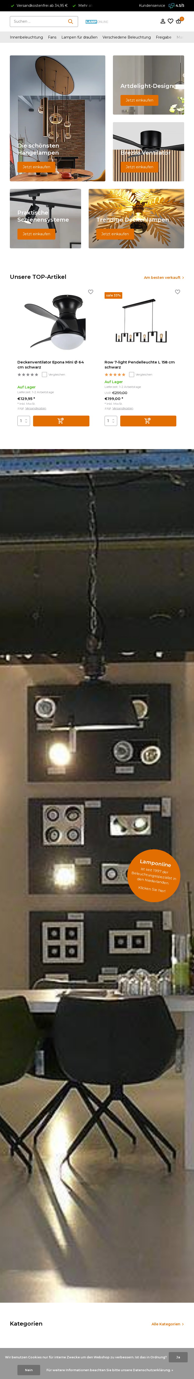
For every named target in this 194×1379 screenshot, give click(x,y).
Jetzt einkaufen (36, 167)
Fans (52, 37)
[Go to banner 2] (148, 85)
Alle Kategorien (166, 1324)
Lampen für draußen (79, 37)
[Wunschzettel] (170, 21)
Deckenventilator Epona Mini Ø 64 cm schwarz (50, 365)
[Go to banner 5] (136, 218)
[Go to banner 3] (148, 151)
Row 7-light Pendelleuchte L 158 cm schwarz (140, 365)
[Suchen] (44, 21)
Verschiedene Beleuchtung (127, 37)
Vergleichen (53, 374)
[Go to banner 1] (57, 118)
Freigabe (164, 37)
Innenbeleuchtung (26, 37)
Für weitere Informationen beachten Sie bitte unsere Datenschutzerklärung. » (109, 1370)
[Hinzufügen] (61, 421)
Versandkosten (35, 408)
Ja (178, 1357)
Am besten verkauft (161, 277)
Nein (29, 1370)
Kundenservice (152, 5)
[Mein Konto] (162, 21)
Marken (183, 37)
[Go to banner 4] (45, 218)
